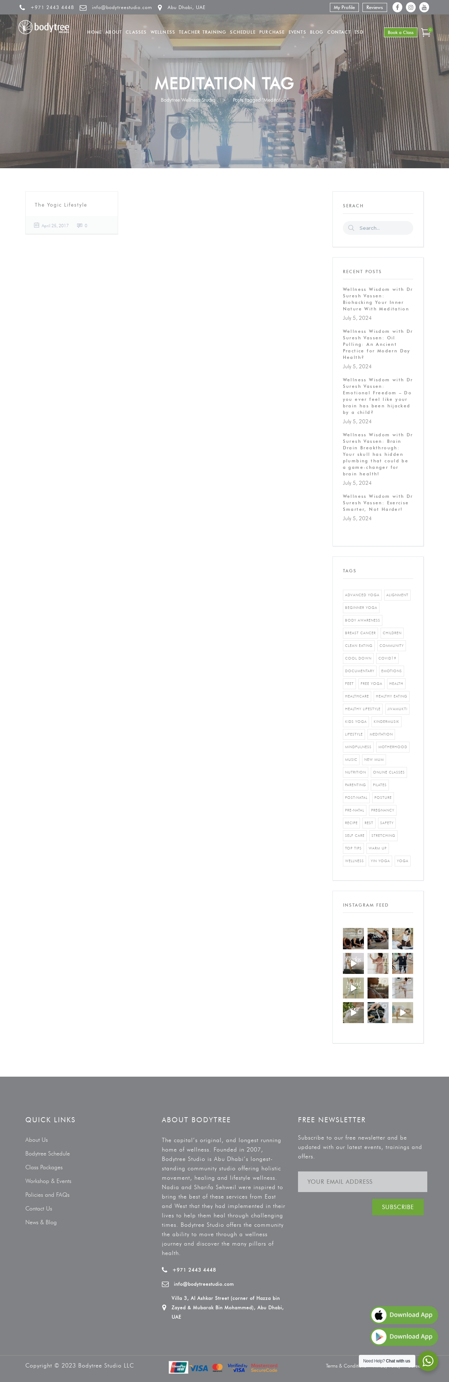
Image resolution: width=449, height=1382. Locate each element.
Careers (415, 1366)
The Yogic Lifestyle (61, 205)
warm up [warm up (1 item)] (378, 848)
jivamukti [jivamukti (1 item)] (397, 709)
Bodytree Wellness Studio (188, 100)
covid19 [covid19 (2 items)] (387, 658)
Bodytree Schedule (47, 1153)
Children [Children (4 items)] (392, 633)
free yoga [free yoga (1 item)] (371, 683)
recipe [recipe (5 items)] (351, 823)
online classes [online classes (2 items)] (389, 772)
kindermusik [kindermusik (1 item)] (386, 721)
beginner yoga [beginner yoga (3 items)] (361, 607)
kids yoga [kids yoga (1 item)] (356, 721)
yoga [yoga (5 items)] (402, 861)
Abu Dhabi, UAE (187, 7)
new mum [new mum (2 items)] (374, 759)
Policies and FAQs (47, 1194)
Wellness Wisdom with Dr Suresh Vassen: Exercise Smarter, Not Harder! (378, 502)
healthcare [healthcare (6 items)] (357, 696)
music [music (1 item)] (351, 759)
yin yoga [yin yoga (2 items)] (380, 861)
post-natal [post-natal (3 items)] (356, 797)
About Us (36, 1139)
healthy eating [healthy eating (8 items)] (391, 696)
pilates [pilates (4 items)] (380, 785)
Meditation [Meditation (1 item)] (381, 734)
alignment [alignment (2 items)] (397, 595)
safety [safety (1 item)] (387, 823)
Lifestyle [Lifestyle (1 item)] (354, 734)
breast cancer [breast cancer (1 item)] (360, 633)
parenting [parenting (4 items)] (355, 785)
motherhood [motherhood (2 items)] (392, 747)
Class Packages (44, 1167)
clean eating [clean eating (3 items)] (359, 645)
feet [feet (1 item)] (349, 683)
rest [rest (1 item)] (369, 823)
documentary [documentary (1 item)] (359, 671)
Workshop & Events (48, 1181)
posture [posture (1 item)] (383, 797)
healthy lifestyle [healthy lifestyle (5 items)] (363, 709)
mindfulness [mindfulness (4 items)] (358, 747)
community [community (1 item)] (391, 645)
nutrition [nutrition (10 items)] (355, 772)
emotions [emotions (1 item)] (391, 671)
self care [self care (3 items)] (355, 835)
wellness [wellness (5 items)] (354, 861)
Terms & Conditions (346, 1366)
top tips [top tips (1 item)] (353, 848)
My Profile (344, 7)
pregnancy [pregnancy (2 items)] (382, 810)
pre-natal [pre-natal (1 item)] (354, 810)
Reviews (374, 7)
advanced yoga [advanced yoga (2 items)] (362, 595)
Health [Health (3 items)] (396, 683)
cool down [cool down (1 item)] (358, 658)
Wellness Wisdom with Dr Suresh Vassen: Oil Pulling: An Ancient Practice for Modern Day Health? (378, 344)
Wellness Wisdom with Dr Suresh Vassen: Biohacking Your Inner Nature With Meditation (378, 299)
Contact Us (38, 1208)
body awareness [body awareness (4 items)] (362, 620)
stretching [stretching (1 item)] (383, 835)
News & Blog (41, 1222)
